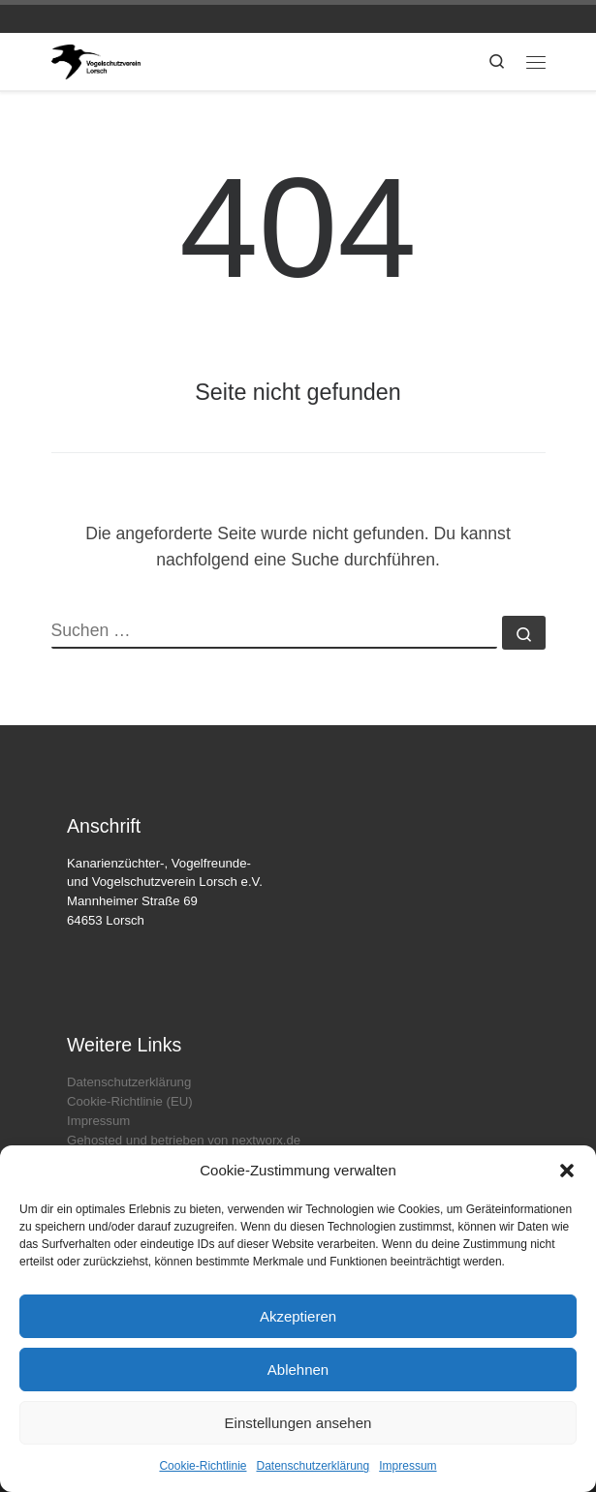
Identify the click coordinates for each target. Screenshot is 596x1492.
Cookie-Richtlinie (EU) (130, 1101)
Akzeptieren (298, 1316)
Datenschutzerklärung (312, 1466)
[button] (567, 1170)
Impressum (407, 1466)
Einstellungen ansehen (298, 1423)
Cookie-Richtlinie (202, 1466)
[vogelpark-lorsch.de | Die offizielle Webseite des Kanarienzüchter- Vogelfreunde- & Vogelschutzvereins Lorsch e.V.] (96, 60)
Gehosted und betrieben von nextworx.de (183, 1140)
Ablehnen (298, 1369)
